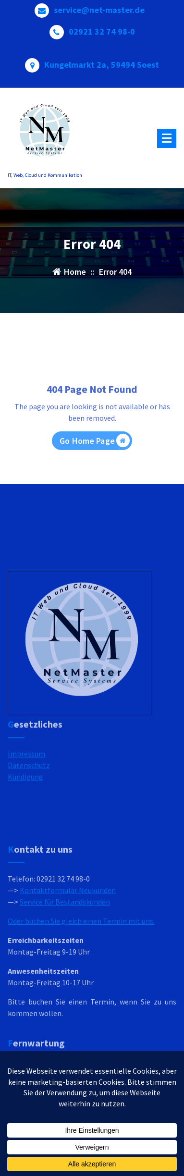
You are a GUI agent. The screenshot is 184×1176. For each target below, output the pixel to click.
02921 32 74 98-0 (102, 29)
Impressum (26, 771)
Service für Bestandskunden (65, 947)
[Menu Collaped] (166, 138)
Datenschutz (29, 783)
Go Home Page (95, 457)
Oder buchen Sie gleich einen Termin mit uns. (81, 966)
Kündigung (25, 794)
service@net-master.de (99, 7)
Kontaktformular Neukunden (68, 935)
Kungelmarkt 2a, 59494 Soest (101, 62)
